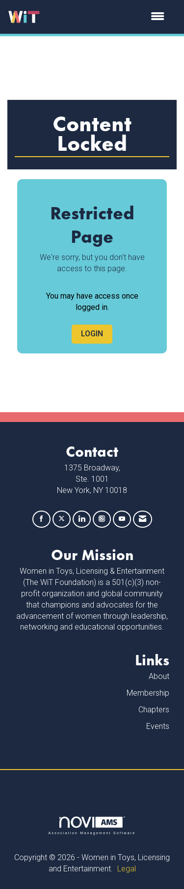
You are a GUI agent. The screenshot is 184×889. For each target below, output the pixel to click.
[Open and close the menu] (107, 16)
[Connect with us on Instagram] (102, 519)
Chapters (153, 709)
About (159, 676)
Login (92, 333)
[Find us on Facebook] (41, 519)
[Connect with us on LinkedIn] (82, 519)
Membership (148, 693)
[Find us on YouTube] (122, 519)
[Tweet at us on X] (62, 519)
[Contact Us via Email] (142, 519)
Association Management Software (91, 826)
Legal (126, 868)
